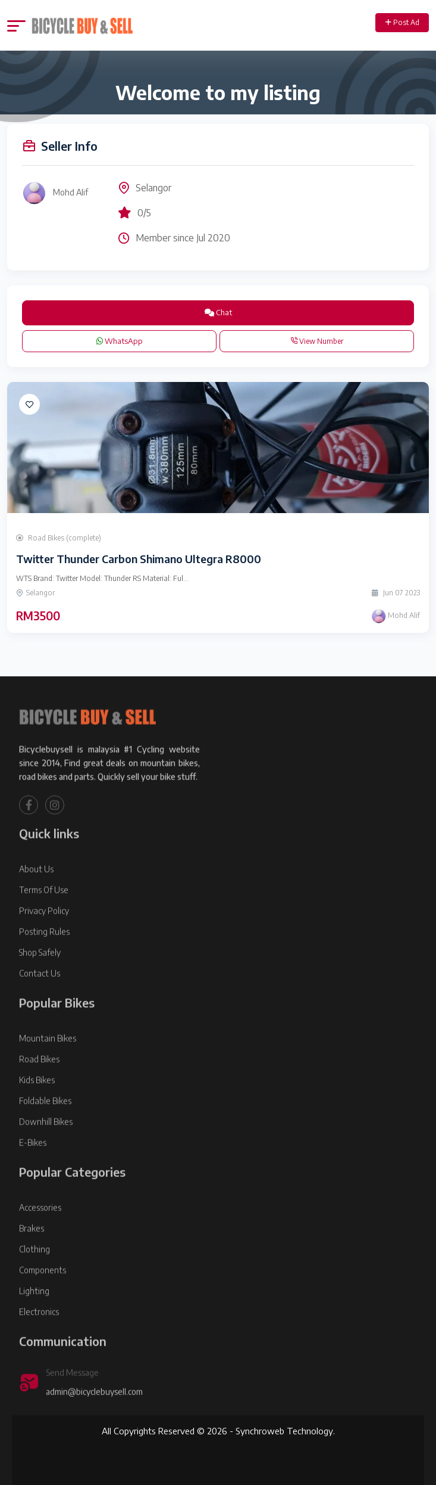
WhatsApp (119, 341)
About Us (36, 899)
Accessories (40, 1237)
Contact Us (39, 1003)
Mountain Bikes (47, 1068)
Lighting (34, 1321)
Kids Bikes (37, 1110)
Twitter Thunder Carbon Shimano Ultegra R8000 (138, 559)
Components (42, 1300)
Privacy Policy (44, 941)
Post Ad (402, 22)
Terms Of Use (43, 920)
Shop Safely (40, 982)
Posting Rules (44, 961)
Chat (218, 312)
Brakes (31, 1258)
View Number (316, 341)
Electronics (39, 1342)
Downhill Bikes (46, 1152)
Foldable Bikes (45, 1131)
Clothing (34, 1279)
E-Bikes (32, 1172)
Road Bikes (39, 1089)
